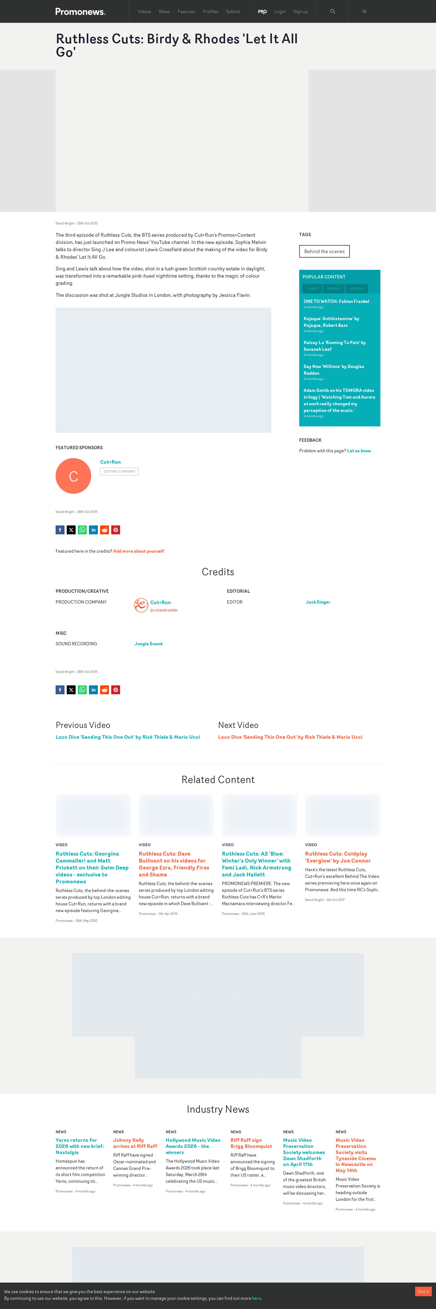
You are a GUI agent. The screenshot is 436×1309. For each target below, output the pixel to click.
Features (186, 11)
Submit (233, 11)
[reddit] (104, 529)
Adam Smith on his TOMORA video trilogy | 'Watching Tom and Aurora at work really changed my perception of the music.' (339, 400)
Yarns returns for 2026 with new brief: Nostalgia (80, 1104)
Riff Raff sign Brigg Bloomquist (251, 1101)
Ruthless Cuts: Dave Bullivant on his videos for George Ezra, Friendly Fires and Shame (174, 821)
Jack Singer (318, 602)
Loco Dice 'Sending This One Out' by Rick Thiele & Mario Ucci (128, 737)
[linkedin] (93, 529)
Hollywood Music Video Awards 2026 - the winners (193, 1104)
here (256, 1298)
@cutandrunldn (163, 610)
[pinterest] (115, 529)
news (61, 1089)
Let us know (359, 450)
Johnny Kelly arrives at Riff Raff (135, 1101)
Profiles (210, 11)
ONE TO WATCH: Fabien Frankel (336, 301)
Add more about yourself (138, 551)
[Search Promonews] (333, 11)
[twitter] (71, 529)
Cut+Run (110, 461)
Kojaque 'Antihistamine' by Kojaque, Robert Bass (331, 322)
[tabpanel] (339, 359)
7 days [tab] (312, 288)
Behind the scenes (324, 251)
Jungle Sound (148, 643)
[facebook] (60, 529)
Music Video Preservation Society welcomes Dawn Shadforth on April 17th (304, 1110)
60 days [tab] (357, 288)
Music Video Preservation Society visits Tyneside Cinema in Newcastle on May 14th (356, 1113)
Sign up (300, 11)
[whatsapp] (82, 529)
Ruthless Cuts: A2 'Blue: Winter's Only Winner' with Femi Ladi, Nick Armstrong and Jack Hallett (256, 821)
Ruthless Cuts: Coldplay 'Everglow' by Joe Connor (338, 814)
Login (280, 11)
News (164, 11)
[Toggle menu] (364, 11)
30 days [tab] (334, 288)
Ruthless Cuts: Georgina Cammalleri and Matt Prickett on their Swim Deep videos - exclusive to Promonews (92, 824)
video (62, 802)
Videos (144, 11)
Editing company (119, 471)
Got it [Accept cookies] (423, 1291)
